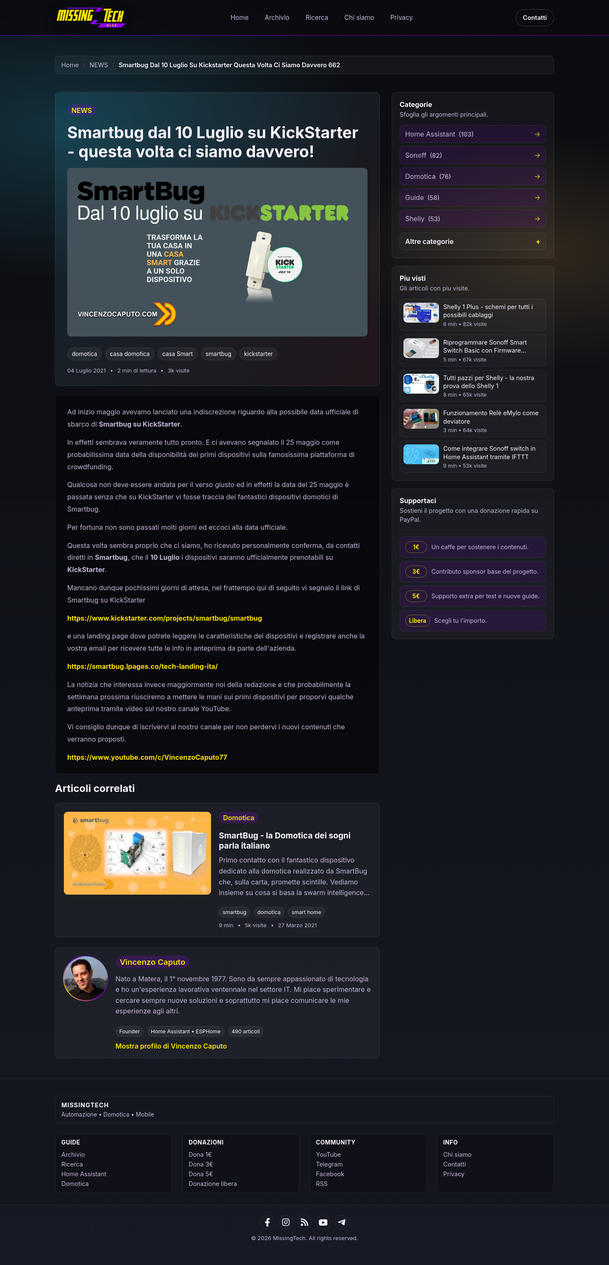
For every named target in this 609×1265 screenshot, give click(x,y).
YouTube (328, 1154)
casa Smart (177, 353)
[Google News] (286, 1222)
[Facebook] (267, 1222)
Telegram (329, 1164)
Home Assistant (84, 1173)
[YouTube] (323, 1222)
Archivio (277, 18)
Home (239, 18)
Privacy (401, 18)
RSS (322, 1183)
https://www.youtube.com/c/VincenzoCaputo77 (147, 757)
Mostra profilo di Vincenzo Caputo (171, 1046)
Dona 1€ (200, 1154)
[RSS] (304, 1222)
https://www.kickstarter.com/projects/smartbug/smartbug (164, 618)
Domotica (75, 1183)
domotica (84, 353)
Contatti (535, 18)
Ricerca (316, 18)
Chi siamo (359, 18)
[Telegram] (342, 1222)
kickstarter (258, 353)
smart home (306, 912)
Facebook (330, 1173)
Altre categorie (429, 241)
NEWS (99, 65)
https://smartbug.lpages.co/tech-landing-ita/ (142, 666)
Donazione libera (213, 1183)
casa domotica (130, 353)
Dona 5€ (201, 1173)
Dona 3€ (201, 1164)
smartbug (218, 353)
